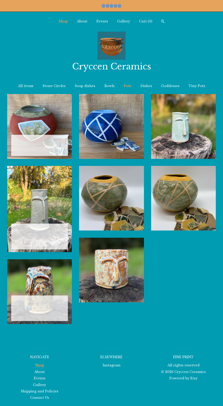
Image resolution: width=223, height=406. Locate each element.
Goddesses (170, 86)
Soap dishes (85, 86)
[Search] (162, 22)
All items (25, 86)
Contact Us (39, 398)
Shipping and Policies (39, 391)
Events (102, 21)
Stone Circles (54, 86)
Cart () (145, 21)
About (82, 21)
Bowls (109, 86)
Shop (63, 21)
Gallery (123, 21)
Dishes (146, 86)
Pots (127, 86)
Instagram (111, 365)
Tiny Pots (197, 86)
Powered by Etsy (183, 378)
